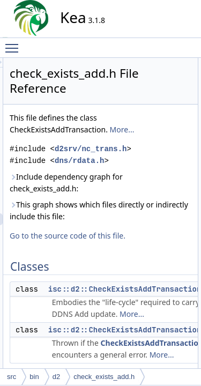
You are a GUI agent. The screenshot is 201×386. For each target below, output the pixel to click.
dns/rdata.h (135, 208)
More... (118, 153)
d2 (56, 377)
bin (34, 377)
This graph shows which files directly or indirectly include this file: (143, 281)
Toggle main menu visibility (14, 43)
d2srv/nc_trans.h (146, 184)
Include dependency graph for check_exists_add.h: (145, 236)
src (11, 377)
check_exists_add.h (104, 377)
